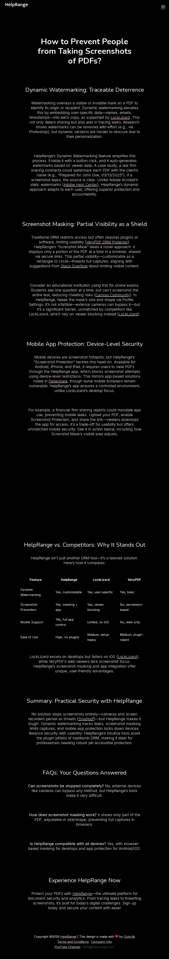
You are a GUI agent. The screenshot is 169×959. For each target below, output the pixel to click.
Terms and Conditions (73, 942)
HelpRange (82, 893)
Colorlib (129, 937)
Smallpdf (86, 719)
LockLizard (120, 117)
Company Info (101, 942)
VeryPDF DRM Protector (107, 242)
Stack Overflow (74, 266)
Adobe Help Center (80, 184)
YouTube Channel (67, 947)
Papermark (58, 381)
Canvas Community (112, 295)
